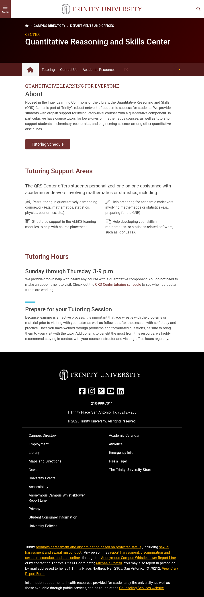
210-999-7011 (102, 403)
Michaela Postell (109, 563)
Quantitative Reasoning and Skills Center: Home (30, 69)
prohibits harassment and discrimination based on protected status (88, 547)
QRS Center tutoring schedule (118, 284)
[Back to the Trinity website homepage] (27, 26)
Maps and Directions (45, 461)
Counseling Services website (141, 588)
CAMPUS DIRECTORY (49, 26)
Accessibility (38, 487)
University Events (42, 478)
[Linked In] (121, 393)
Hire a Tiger (118, 461)
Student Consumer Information (53, 517)
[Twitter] (102, 393)
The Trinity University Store (130, 470)
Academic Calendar (124, 435)
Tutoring (48, 70)
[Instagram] (92, 393)
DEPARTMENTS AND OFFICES (92, 26)
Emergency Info (121, 452)
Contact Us (68, 70)
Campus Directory (43, 435)
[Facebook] (83, 393)
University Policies (43, 526)
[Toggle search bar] (198, 9)
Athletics (115, 444)
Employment (39, 444)
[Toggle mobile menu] (5, 9)
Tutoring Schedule (48, 144)
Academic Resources (99, 70)
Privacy (34, 509)
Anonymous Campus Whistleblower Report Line (57, 497)
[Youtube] (111, 393)
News (33, 470)
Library (34, 452)
